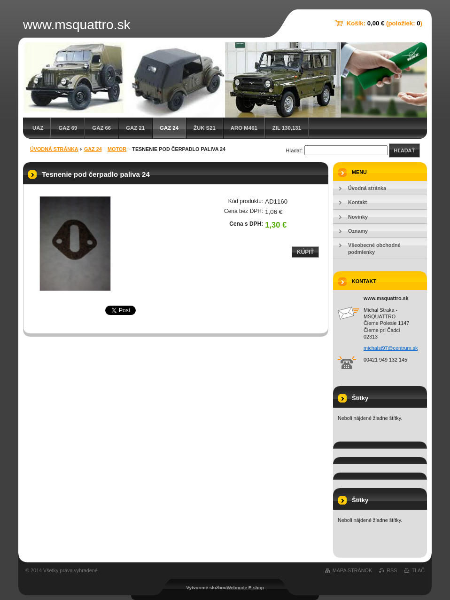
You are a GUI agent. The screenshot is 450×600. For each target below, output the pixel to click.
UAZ (37, 128)
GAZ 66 (101, 128)
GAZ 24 (169, 128)
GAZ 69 (67, 128)
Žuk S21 (205, 128)
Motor (117, 149)
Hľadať (404, 150)
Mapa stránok (352, 570)
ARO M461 (244, 128)
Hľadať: (294, 150)
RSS (392, 570)
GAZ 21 (135, 128)
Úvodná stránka (54, 149)
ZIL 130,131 (286, 128)
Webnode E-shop (245, 587)
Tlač (418, 570)
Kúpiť (305, 252)
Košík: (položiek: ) (384, 23)
